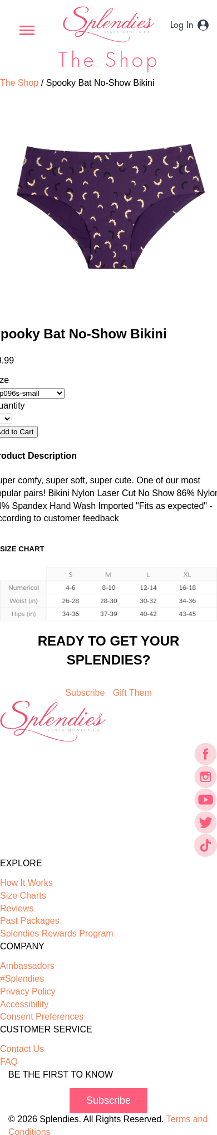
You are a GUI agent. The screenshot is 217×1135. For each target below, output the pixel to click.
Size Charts (23, 895)
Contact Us (22, 1049)
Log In (181, 25)
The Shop (19, 83)
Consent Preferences (41, 1016)
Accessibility (24, 1004)
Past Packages (30, 920)
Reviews (16, 908)
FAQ (9, 1061)
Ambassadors (27, 966)
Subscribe (85, 692)
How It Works (26, 882)
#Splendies (22, 978)
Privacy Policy (28, 991)
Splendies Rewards (57, 933)
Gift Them (132, 692)
